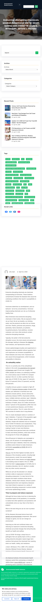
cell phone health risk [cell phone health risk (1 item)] (24, 191)
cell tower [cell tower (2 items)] (8, 201)
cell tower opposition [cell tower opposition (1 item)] (26, 204)
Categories (8, 91)
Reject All (16, 598)
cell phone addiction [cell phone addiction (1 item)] (11, 191)
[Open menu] (19, 4)
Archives (6, 73)
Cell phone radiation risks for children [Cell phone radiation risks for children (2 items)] (15, 197)
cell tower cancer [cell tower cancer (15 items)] (18, 201)
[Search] (36, 6)
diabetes (30, 510)
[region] (16, 594)
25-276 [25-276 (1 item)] (8, 188)
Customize (6, 598)
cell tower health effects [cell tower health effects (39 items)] (12, 204)
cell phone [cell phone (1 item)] (29, 188)
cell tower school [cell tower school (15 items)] (29, 207)
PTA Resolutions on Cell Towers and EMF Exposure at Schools (23, 153)
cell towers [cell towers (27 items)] (8, 207)
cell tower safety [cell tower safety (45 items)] (18, 207)
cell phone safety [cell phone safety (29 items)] (31, 197)
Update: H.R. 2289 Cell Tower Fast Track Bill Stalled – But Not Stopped (24, 146)
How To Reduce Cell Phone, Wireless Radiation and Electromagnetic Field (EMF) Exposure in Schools (24, 162)
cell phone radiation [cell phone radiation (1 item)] (11, 194)
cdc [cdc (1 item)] (23, 188)
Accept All (26, 598)
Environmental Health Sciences (8, 4)
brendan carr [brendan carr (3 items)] (16, 188)
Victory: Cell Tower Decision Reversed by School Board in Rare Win (23, 131)
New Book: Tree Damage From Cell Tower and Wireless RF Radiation (23, 139)
